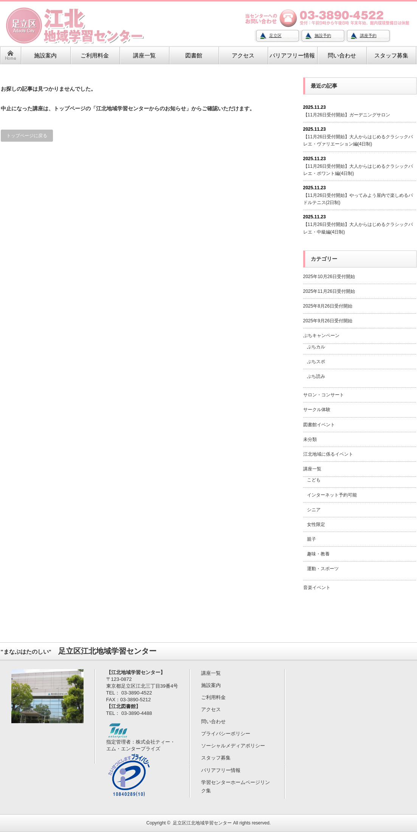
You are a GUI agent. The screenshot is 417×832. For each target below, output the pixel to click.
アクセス (211, 709)
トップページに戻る (26, 135)
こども (314, 479)
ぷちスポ (316, 361)
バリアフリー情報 (220, 770)
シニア (314, 509)
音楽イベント (316, 587)
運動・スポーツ (323, 568)
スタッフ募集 (216, 758)
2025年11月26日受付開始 (329, 291)
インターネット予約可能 (332, 495)
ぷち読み (316, 376)
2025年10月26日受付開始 (329, 276)
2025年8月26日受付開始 (328, 306)
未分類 (310, 439)
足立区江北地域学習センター (202, 823)
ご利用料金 (213, 697)
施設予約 (323, 35)
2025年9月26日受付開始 (328, 320)
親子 (311, 539)
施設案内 (211, 685)
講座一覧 (312, 469)
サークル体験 (316, 409)
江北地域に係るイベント (328, 454)
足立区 (275, 35)
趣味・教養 (318, 554)
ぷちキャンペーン (321, 335)
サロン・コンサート (323, 394)
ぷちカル (316, 347)
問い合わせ (213, 721)
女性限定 (316, 524)
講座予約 (368, 35)
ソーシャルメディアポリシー (233, 745)
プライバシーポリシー (225, 733)
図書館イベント (319, 424)
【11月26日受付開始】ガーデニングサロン (347, 115)
